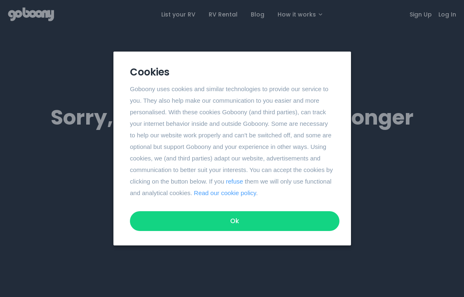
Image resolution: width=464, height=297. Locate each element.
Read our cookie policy (225, 192)
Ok (234, 221)
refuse (234, 181)
